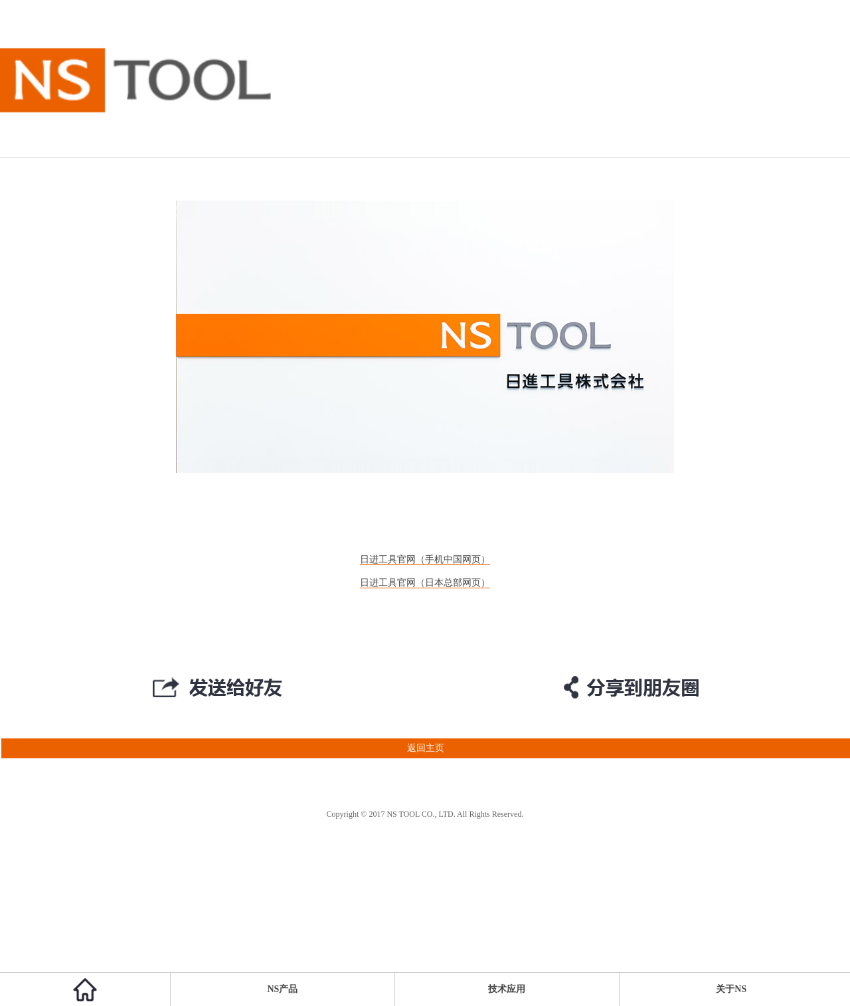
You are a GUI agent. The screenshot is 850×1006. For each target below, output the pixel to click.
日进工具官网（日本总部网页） (425, 583)
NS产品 (283, 989)
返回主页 (222, 748)
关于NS (731, 989)
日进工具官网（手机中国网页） (425, 559)
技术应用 (506, 989)
